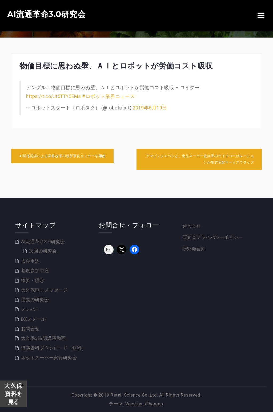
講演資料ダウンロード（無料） (53, 348)
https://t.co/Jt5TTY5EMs (53, 96)
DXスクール (33, 319)
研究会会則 (194, 248)
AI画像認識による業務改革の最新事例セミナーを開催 (62, 156)
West (130, 403)
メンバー (30, 309)
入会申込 (30, 261)
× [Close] (22, 384)
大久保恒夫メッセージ (44, 290)
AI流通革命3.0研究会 (46, 14)
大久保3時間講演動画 (43, 338)
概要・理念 (33, 280)
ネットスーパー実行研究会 (49, 357)
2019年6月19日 (150, 108)
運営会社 (191, 226)
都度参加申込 (35, 270)
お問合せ (30, 328)
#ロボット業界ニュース (108, 96)
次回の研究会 (43, 251)
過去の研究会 (35, 299)
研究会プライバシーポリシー (212, 237)
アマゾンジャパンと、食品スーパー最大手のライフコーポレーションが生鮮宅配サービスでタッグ (200, 159)
